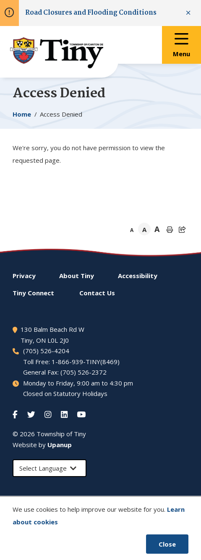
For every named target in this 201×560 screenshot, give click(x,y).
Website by (42, 444)
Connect (33, 293)
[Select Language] (49, 468)
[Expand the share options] (182, 229)
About (76, 275)
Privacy (24, 275)
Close (167, 544)
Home (22, 114)
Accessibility (137, 275)
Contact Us (97, 293)
